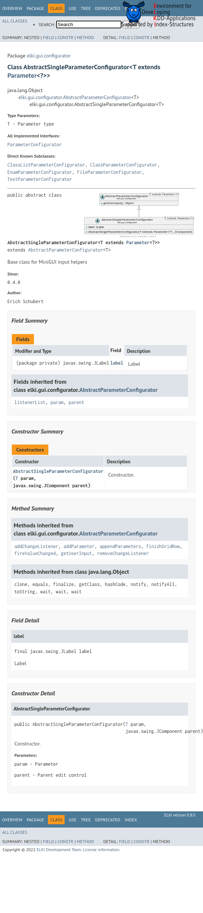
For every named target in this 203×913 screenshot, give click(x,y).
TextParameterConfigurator (39, 179)
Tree (86, 8)
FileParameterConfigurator (109, 172)
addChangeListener (36, 546)
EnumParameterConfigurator (39, 172)
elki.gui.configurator (49, 55)
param (57, 402)
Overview (12, 8)
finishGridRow (163, 546)
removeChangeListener (123, 553)
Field (48, 37)
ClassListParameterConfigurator (46, 165)
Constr (65, 37)
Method (85, 37)
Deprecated (107, 8)
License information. (101, 849)
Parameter (22, 75)
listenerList (29, 402)
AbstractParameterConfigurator (65, 250)
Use (72, 8)
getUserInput (76, 553)
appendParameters (120, 546)
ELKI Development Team (59, 849)
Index (131, 819)
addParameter (78, 546)
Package (35, 8)
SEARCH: (47, 24)
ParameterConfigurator (34, 144)
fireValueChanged (35, 553)
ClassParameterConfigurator (123, 165)
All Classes (14, 21)
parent (76, 402)
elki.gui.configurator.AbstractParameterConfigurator (74, 97)
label (116, 363)
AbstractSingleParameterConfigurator (58, 471)
